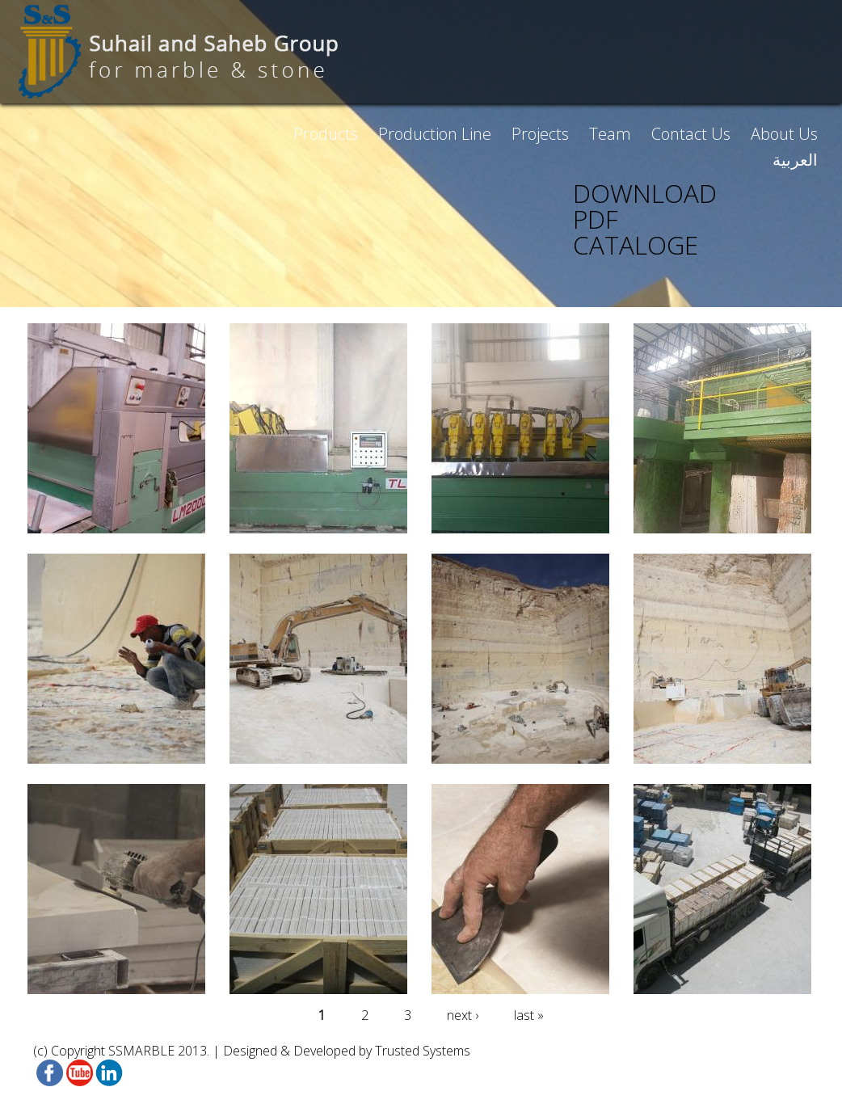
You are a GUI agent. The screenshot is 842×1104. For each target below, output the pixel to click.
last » (529, 1015)
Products (325, 134)
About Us (784, 134)
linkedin (108, 1074)
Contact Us (690, 134)
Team (610, 134)
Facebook (48, 1074)
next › (462, 1015)
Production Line (434, 134)
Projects (540, 134)
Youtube (78, 1074)
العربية (795, 160)
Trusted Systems (422, 1051)
